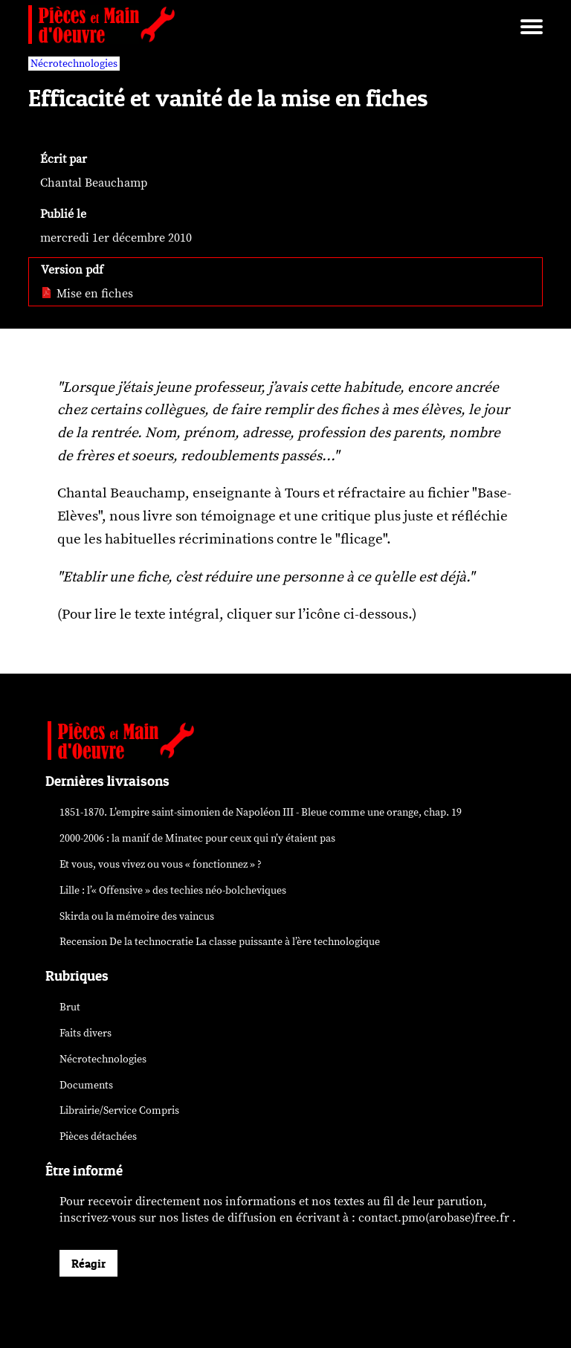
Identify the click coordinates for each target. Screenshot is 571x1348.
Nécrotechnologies (102, 1059)
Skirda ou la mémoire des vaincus (136, 916)
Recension (219, 942)
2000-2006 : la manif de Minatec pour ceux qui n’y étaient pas (197, 838)
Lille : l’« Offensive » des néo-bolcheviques (172, 890)
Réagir (88, 1263)
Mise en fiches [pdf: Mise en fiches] (87, 294)
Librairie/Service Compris (119, 1110)
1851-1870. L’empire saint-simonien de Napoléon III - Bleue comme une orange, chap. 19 (260, 812)
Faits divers (85, 1033)
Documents (86, 1085)
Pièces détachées (98, 1136)
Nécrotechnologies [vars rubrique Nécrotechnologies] (73, 64)
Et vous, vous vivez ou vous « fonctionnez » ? (160, 864)
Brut (69, 1007)
